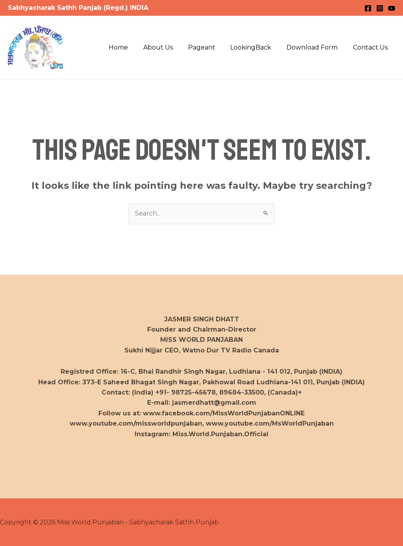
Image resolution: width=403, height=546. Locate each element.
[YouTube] (391, 8)
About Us (170, 47)
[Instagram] (379, 8)
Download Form (316, 47)
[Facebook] (368, 8)
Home (132, 47)
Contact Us (371, 47)
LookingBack (257, 47)
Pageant (210, 47)
